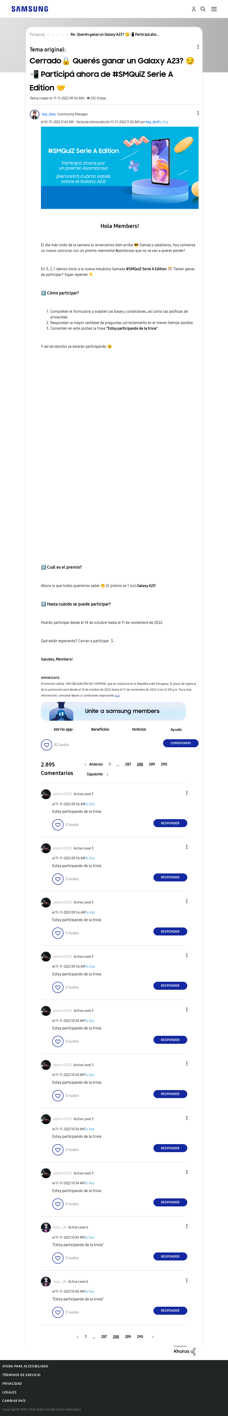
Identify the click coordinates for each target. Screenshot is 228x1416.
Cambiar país (14, 1401)
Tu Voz (163, 122)
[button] (190, 113)
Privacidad (12, 1384)
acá (117, 695)
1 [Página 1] (110, 764)
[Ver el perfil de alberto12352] (62, 794)
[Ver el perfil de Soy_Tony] (49, 114)
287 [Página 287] (128, 764)
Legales (9, 1392)
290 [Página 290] (164, 764)
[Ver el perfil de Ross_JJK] (60, 1227)
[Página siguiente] (97, 774)
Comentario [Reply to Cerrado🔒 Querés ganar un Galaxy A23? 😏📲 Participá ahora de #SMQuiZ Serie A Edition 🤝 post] (181, 743)
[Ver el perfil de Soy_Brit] (152, 122)
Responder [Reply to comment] (170, 823)
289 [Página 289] (152, 764)
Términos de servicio (21, 1375)
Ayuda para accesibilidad (25, 1366)
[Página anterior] (95, 764)
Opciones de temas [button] (190, 46)
